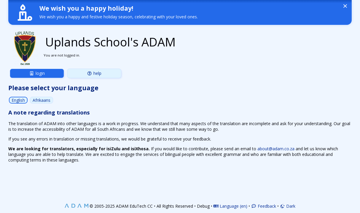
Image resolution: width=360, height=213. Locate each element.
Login (37, 73)
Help (94, 73)
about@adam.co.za (275, 148)
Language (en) (231, 206)
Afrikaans (41, 100)
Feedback (263, 206)
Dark (288, 206)
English (18, 100)
